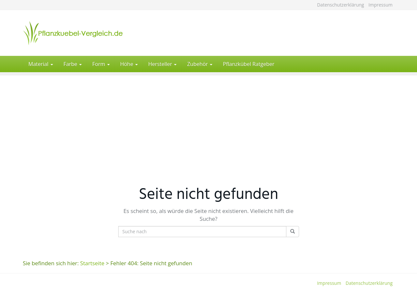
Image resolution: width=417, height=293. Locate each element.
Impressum (380, 5)
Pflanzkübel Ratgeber (248, 64)
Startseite (92, 263)
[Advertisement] (208, 121)
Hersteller (162, 64)
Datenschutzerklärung (340, 5)
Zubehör (199, 64)
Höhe (129, 64)
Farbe (73, 64)
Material (40, 64)
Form (100, 64)
